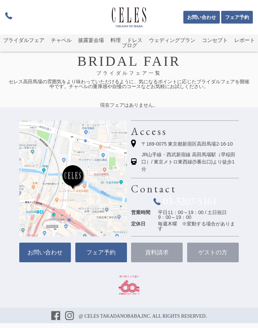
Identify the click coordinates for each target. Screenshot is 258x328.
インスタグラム (70, 316)
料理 (115, 40)
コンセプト (215, 40)
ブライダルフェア (23, 40)
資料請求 (157, 252)
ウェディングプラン (172, 40)
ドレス (134, 40)
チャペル (61, 40)
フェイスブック (56, 316)
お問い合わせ (201, 17)
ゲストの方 (212, 252)
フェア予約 (237, 17)
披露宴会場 (91, 40)
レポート (244, 40)
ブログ (129, 45)
